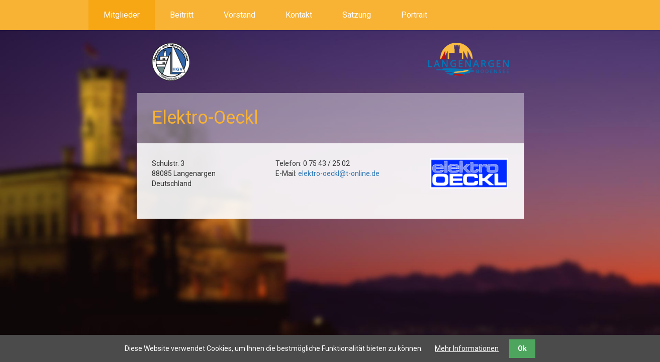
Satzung (356, 15)
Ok (522, 348)
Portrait (414, 15)
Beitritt (182, 15)
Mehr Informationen (467, 348)
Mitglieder (122, 15)
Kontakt (299, 15)
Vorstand (239, 15)
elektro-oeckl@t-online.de (339, 173)
